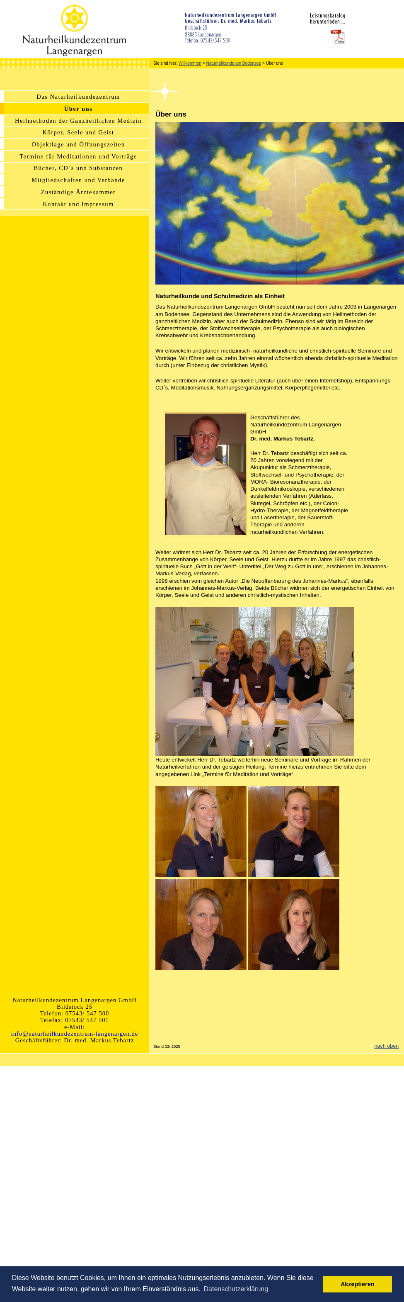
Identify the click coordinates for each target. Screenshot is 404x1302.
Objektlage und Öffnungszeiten (78, 144)
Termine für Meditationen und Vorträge (78, 156)
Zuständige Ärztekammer (78, 192)
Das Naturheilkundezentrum (78, 96)
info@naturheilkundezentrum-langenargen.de (74, 1033)
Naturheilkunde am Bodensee (233, 63)
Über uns (78, 108)
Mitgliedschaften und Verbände (78, 180)
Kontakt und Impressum (78, 204)
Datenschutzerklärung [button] (235, 1288)
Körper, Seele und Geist (78, 132)
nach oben (386, 1046)
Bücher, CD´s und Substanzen (78, 168)
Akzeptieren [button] (358, 1284)
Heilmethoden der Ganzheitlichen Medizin (78, 120)
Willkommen (190, 63)
